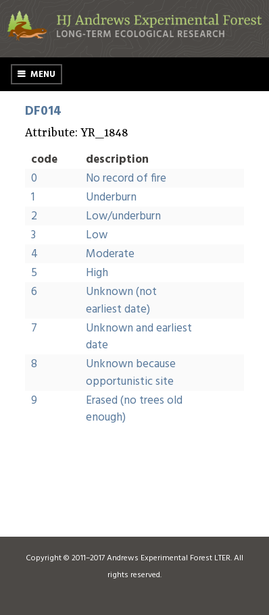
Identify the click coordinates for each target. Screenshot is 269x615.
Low (96, 235)
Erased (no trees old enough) (134, 409)
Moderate (110, 254)
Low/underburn (123, 216)
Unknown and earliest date (139, 337)
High (97, 273)
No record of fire (126, 178)
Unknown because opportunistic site (131, 373)
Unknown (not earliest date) (121, 301)
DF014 (43, 111)
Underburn (111, 197)
